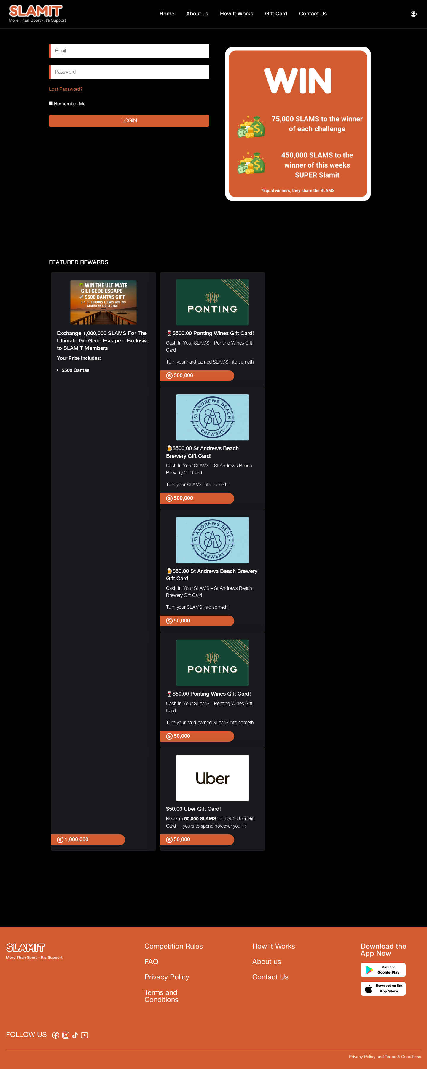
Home (167, 14)
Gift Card (276, 14)
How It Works (236, 14)
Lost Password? (66, 89)
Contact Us (313, 14)
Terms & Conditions (403, 1057)
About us (197, 14)
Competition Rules (173, 947)
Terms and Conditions (161, 996)
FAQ (151, 962)
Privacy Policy (166, 977)
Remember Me (67, 103)
